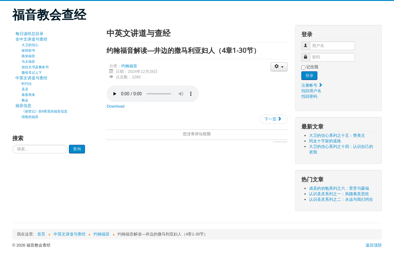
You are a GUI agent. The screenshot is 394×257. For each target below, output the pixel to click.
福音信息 (23, 105)
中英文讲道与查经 (31, 78)
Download (115, 106)
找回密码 (309, 96)
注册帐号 (312, 85)
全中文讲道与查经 (31, 39)
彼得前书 (28, 50)
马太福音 (28, 61)
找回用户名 (311, 91)
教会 (25, 100)
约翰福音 (129, 66)
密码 (308, 54)
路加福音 (28, 56)
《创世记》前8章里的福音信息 (44, 111)
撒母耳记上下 (32, 72)
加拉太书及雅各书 (35, 67)
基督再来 (28, 95)
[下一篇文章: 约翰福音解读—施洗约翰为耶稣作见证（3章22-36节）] (273, 119)
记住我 (312, 67)
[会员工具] (279, 66)
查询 (77, 149)
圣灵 (25, 89)
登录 (309, 75)
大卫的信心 (30, 45)
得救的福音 (30, 117)
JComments (280, 141)
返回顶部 (374, 245)
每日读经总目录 (29, 33)
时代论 (27, 83)
